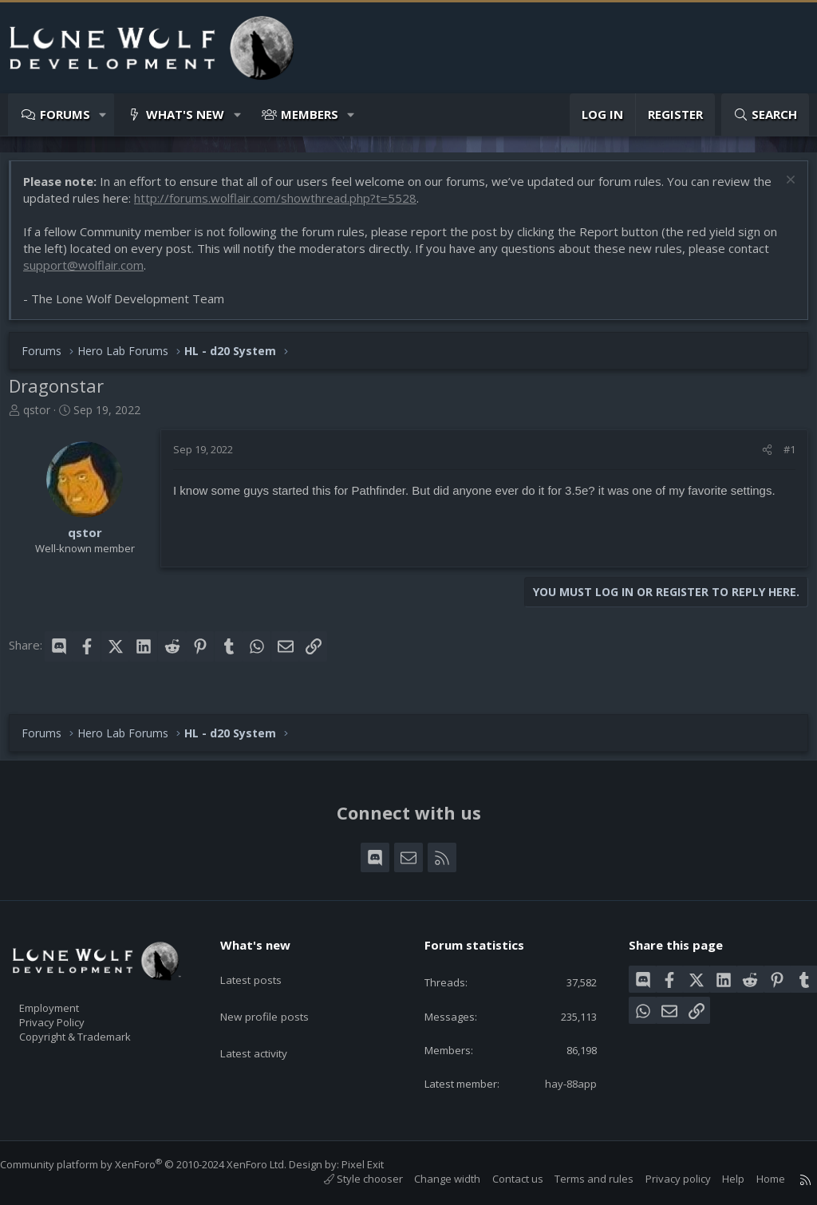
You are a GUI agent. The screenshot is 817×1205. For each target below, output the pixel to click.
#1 (781, 457)
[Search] (765, 114)
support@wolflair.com (91, 273)
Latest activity (267, 1027)
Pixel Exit (378, 1164)
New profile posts (278, 996)
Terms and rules (578, 1179)
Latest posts (263, 965)
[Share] (759, 457)
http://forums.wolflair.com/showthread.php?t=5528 (305, 206)
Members (309, 114)
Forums (65, 114)
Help (717, 1179)
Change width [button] (431, 1179)
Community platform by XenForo (159, 1164)
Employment (70, 997)
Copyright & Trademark (99, 1031)
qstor (44, 417)
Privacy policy (662, 1179)
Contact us (501, 1179)
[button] (103, 114)
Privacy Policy (72, 1014)
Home (754, 1179)
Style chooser (347, 1179)
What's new (185, 114)
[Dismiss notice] (780, 189)
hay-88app (559, 1082)
